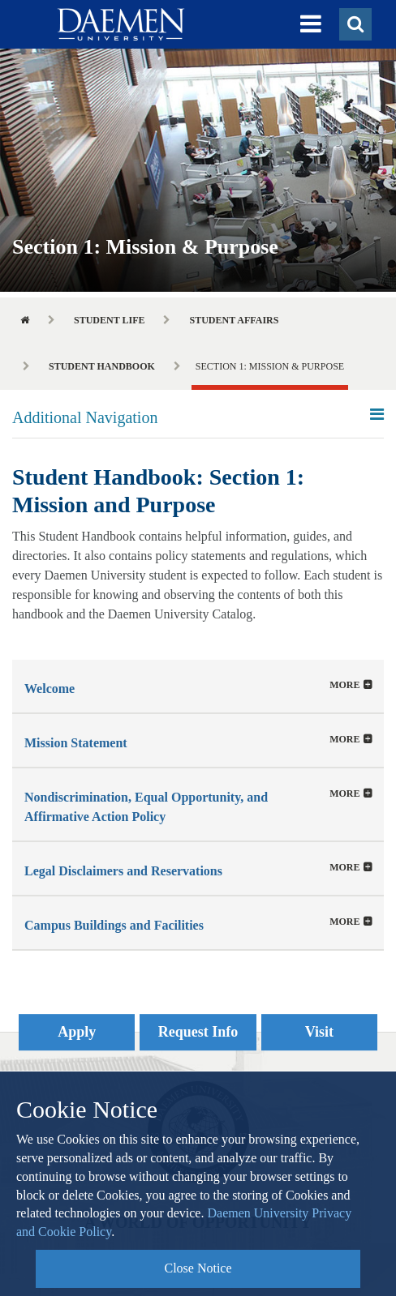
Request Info (198, 1032)
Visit (319, 1032)
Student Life (109, 320)
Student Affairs (233, 320)
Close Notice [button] (197, 1268)
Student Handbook (102, 366)
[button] (311, 24)
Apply (77, 1032)
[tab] (198, 686)
